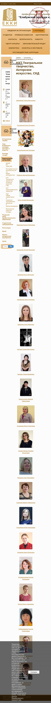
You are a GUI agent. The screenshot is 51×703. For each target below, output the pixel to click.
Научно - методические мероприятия (6, 236)
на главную (4, 3)
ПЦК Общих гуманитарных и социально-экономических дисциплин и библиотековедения (9, 200)
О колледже (38, 30)
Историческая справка (6, 139)
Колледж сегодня (5, 154)
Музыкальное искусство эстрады (9, 210)
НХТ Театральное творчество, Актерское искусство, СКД (9, 181)
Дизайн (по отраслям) (9, 164)
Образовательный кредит (34, 44)
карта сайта (12, 3)
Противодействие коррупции (25, 52)
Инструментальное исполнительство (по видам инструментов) (9, 172)
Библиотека (14, 48)
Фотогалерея (6, 228)
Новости (39, 39)
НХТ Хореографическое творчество (9, 189)
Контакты (12, 39)
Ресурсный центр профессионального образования (7, 217)
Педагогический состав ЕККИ (7, 159)
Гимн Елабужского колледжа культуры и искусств (6, 147)
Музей (4, 231)
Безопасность (26, 39)
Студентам (7, 35)
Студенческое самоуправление (7, 223)
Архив (4, 241)
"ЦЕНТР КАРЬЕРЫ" (12, 44)
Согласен (34, 672)
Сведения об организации (19, 30)
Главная (18, 57)
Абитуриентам (42, 35)
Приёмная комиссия (24, 35)
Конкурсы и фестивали (32, 48)
